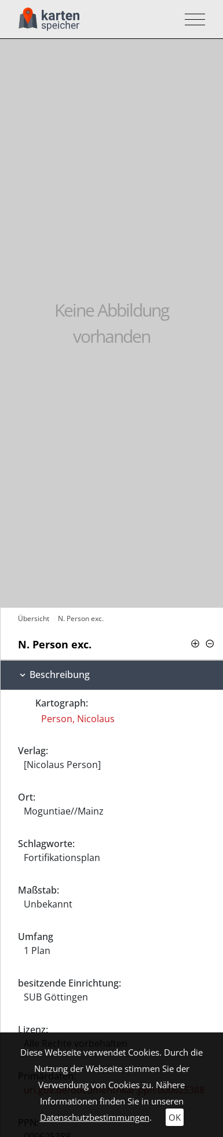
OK (175, 1117)
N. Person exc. (81, 618)
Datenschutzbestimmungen (94, 1117)
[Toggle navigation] (191, 19)
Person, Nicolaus (78, 718)
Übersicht (33, 618)
